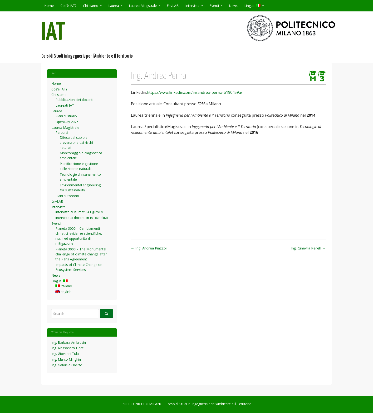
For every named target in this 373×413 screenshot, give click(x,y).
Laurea (113, 5)
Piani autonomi (67, 196)
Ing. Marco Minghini (66, 359)
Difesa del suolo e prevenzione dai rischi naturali (76, 142)
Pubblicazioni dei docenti (74, 99)
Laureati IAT (64, 105)
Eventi (214, 5)
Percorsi (61, 132)
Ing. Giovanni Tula (65, 353)
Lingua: (252, 5)
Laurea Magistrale (143, 5)
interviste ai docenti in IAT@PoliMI (81, 217)
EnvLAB (173, 5)
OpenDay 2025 (67, 121)
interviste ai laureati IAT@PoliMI (79, 212)
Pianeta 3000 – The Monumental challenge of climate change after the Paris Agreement (81, 254)
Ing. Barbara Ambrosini (69, 342)
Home (49, 5)
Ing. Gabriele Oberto (66, 365)
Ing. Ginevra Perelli (308, 248)
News (233, 5)
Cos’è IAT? (68, 5)
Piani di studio (66, 116)
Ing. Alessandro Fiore (67, 348)
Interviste (192, 5)
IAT (53, 33)
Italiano (63, 286)
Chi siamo (90, 5)
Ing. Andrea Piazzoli (149, 248)
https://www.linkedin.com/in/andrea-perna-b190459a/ (194, 92)
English (63, 291)
